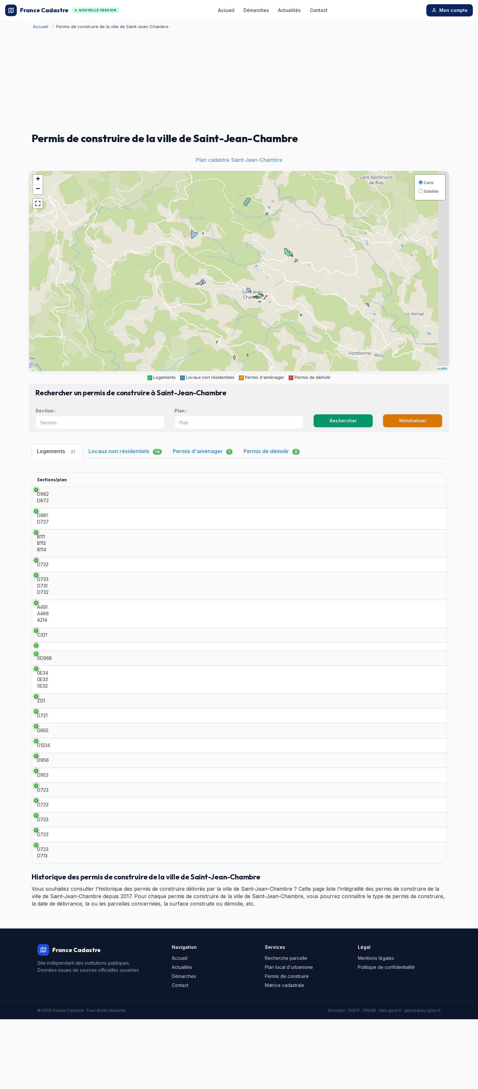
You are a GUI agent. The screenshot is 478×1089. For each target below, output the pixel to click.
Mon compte (449, 10)
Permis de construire (287, 1046)
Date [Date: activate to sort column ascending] (138, 479)
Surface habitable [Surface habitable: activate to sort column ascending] (242, 479)
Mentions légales (376, 1028)
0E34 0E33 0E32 (42, 704)
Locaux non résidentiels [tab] (125, 451)
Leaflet (442, 368)
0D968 (44, 680)
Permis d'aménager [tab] (203, 451)
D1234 (43, 785)
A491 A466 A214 (43, 618)
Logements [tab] (57, 451)
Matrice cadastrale (284, 1055)
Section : (46, 410)
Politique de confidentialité (386, 1037)
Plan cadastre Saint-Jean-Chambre (239, 160)
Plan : (180, 410)
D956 (43, 805)
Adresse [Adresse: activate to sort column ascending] (281, 479)
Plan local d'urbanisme (289, 1037)
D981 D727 (43, 518)
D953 (42, 824)
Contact (318, 10)
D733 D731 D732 (42, 590)
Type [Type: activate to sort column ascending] (83, 479)
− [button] (38, 189)
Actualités (289, 10)
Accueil (226, 10)
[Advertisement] (239, 81)
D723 (42, 843)
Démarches (256, 10)
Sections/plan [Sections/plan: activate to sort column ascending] (52, 479)
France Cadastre (62, 10)
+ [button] (38, 179)
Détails (428, 497)
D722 (42, 566)
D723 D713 (42, 922)
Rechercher (343, 420)
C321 (42, 641)
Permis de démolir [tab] (272, 451)
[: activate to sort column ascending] (429, 480)
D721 (42, 747)
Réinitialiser (412, 420)
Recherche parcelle (286, 1028)
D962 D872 (43, 497)
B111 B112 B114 (41, 543)
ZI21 (41, 727)
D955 (42, 766)
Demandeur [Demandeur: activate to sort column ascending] (181, 479)
